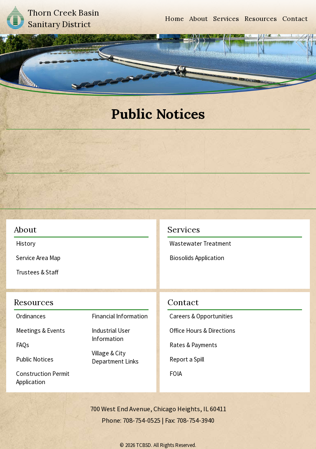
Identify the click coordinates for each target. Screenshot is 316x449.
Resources (260, 18)
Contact (295, 18)
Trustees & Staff (37, 272)
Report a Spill (187, 359)
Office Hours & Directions (202, 330)
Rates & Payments (193, 345)
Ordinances (31, 316)
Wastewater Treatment (200, 243)
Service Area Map (38, 258)
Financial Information (120, 316)
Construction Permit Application (43, 378)
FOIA (176, 374)
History (25, 243)
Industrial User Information (111, 335)
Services (226, 18)
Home (174, 18)
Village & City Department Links (115, 357)
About (198, 18)
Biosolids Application (197, 258)
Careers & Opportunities (201, 316)
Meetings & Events (40, 330)
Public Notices (34, 359)
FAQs (22, 345)
